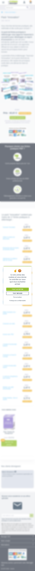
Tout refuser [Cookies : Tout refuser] (17, 293)
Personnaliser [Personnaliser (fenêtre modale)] (17, 297)
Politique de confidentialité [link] (17, 300)
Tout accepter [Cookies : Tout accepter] (17, 289)
